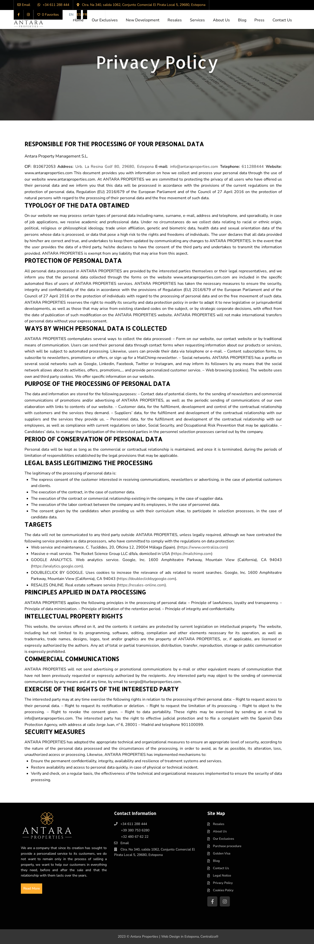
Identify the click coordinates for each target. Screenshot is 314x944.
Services (197, 20)
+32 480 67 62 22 (134, 836)
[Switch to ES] (79, 14)
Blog (242, 20)
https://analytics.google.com (57, 566)
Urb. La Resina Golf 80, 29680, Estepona (114, 166)
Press (259, 20)
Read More (31, 888)
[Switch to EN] (71, 14)
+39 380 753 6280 (135, 830)
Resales (175, 20)
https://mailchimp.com (191, 553)
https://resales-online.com (141, 585)
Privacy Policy (223, 883)
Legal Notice (222, 875)
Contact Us (282, 20)
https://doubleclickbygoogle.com (146, 578)
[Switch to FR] (85, 14)
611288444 (253, 166)
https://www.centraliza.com (202, 547)
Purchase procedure (227, 846)
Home (78, 20)
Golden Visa (221, 853)
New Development (142, 20)
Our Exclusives (105, 20)
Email (124, 843)
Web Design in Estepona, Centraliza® (190, 936)
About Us (221, 20)
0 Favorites (48, 14)
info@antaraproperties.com (194, 166)
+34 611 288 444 (133, 824)
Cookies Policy (223, 890)
